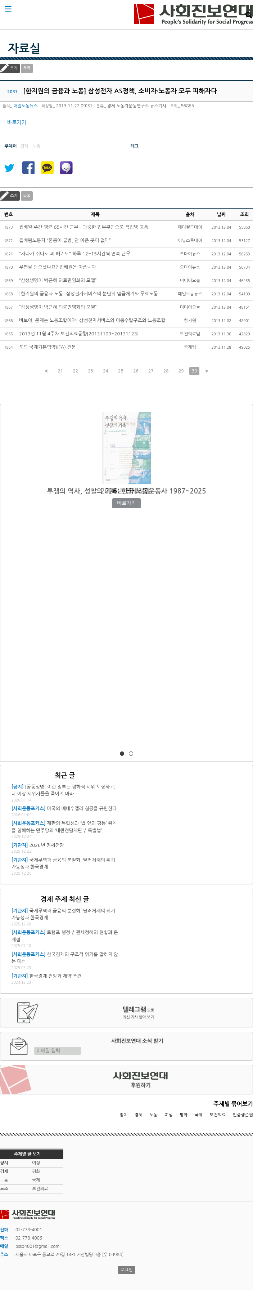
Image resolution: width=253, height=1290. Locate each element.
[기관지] (20, 845)
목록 (27, 68)
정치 (123, 1115)
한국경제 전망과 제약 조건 (55, 976)
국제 (199, 1115)
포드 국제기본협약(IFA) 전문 (47, 347)
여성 (168, 1115)
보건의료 (217, 1115)
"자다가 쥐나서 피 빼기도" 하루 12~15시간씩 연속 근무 (74, 253)
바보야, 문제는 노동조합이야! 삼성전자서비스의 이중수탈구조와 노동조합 (92, 320)
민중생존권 (243, 1115)
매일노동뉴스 (25, 106)
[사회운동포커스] (29, 808)
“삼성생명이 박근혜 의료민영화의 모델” (58, 280)
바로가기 (16, 122)
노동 (153, 1115)
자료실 (24, 48)
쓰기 (14, 68)
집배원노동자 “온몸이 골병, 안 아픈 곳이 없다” (65, 240)
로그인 (127, 1270)
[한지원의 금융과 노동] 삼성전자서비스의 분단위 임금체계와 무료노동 (88, 293)
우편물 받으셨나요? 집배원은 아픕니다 (57, 267)
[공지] (18, 787)
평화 (184, 1115)
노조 (4, 1189)
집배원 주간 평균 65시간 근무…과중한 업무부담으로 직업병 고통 (83, 227)
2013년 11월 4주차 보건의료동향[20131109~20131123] (79, 333)
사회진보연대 (193, 14)
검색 (248, 15)
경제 (139, 1115)
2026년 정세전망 (126, 491)
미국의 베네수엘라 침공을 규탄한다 (82, 808)
